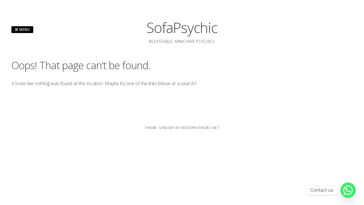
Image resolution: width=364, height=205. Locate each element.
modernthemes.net (200, 127)
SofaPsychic (181, 27)
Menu (22, 29)
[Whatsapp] (348, 190)
